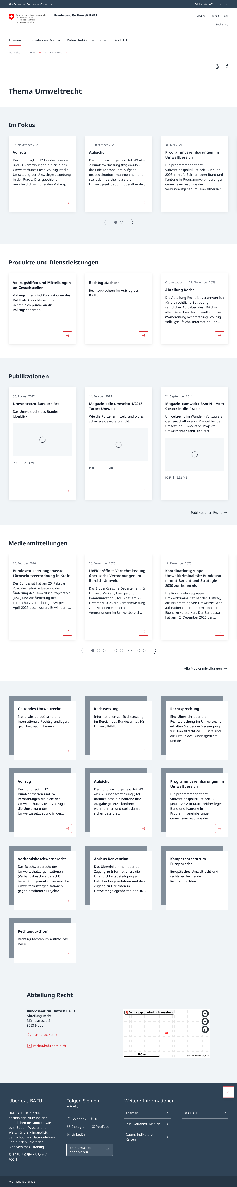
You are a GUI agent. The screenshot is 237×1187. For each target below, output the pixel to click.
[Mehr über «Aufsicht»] (143, 203)
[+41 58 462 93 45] (44, 1035)
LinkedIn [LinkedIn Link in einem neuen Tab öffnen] (75, 1134)
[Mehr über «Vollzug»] (67, 203)
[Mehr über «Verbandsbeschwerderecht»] (67, 901)
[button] (15, 40)
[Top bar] (203, 4)
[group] (42, 174)
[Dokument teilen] (226, 66)
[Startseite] (14, 52)
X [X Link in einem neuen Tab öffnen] (93, 1119)
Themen (147, 1113)
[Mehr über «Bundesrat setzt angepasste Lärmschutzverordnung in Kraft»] (67, 631)
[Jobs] (226, 16)
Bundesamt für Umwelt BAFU (75, 15)
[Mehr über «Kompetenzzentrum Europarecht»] (219, 901)
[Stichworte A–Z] (203, 4)
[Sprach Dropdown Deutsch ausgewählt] (222, 4)
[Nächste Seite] (132, 222)
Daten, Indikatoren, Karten (147, 1136)
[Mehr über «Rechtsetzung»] (143, 751)
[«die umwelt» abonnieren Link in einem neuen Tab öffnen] (89, 1150)
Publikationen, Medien (147, 1124)
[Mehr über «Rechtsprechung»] (219, 751)
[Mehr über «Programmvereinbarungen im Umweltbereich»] (219, 203)
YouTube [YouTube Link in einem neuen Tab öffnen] (100, 1126)
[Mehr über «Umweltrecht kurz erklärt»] (67, 491)
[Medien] (201, 16)
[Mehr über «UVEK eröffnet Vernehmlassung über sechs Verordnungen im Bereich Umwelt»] (143, 631)
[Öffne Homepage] (53, 21)
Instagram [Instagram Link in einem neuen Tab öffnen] (76, 1126)
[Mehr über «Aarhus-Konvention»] (143, 901)
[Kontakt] (214, 16)
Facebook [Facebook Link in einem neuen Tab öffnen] (76, 1119)
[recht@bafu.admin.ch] (47, 1045)
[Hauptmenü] (116, 40)
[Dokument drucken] (216, 66)
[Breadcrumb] (117, 52)
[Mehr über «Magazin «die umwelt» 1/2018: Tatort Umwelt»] (143, 491)
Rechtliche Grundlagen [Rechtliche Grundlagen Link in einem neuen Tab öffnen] (23, 1181)
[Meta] (212, 16)
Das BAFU (205, 1113)
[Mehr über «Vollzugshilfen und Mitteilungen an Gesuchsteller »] (67, 335)
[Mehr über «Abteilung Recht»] (219, 335)
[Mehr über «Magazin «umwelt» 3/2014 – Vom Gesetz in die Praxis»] (219, 491)
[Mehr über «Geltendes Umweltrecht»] (67, 751)
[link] (42, 728)
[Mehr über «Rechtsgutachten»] (143, 335)
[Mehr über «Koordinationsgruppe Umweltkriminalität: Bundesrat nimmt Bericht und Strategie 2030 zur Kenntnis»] (219, 631)
